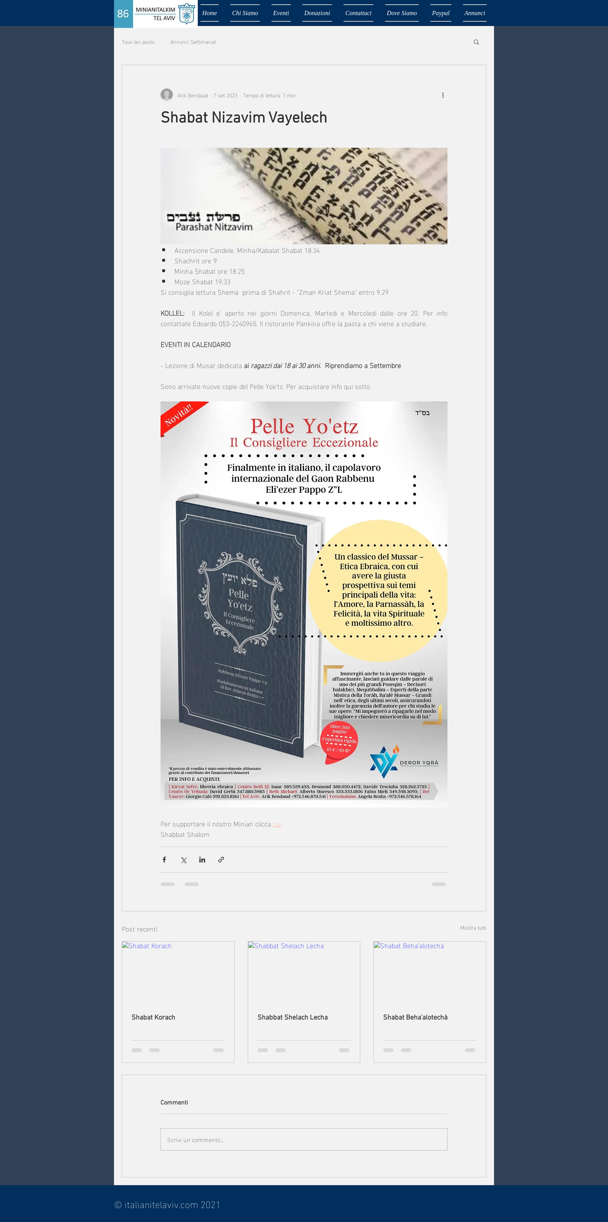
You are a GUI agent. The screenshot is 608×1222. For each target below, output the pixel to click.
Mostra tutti (473, 927)
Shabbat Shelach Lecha (292, 1018)
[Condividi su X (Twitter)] (183, 859)
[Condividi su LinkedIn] (202, 859)
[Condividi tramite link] (221, 859)
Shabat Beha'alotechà (415, 1018)
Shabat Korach (153, 1018)
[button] (476, 41)
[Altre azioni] (442, 94)
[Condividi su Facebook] (164, 859)
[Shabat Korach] (178, 973)
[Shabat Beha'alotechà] (430, 973)
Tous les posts (138, 41)
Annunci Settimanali (193, 41)
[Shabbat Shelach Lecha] (304, 973)
